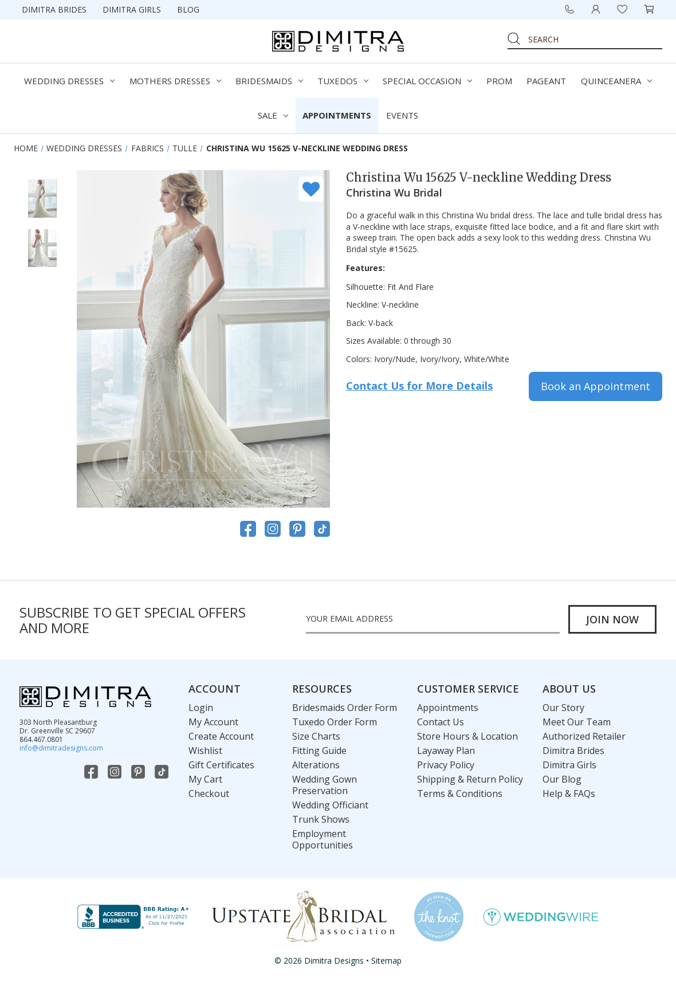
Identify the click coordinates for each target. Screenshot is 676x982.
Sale (273, 115)
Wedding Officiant (330, 805)
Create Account (221, 736)
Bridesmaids (269, 81)
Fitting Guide (319, 750)
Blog (188, 9)
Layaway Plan (446, 750)
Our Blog (562, 779)
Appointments (336, 115)
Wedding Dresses (69, 81)
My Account (213, 722)
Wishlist (205, 750)
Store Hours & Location (467, 736)
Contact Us (440, 722)
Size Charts (316, 736)
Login (200, 707)
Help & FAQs (569, 793)
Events (402, 115)
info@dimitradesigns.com (61, 748)
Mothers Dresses (175, 81)
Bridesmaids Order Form (344, 707)
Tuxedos (342, 81)
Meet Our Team (577, 722)
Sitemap (386, 960)
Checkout (208, 793)
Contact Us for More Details (419, 385)
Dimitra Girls (132, 9)
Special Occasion (427, 81)
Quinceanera (616, 81)
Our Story (563, 707)
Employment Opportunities (322, 839)
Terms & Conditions (459, 793)
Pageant (546, 81)
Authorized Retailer (584, 736)
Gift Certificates (221, 765)
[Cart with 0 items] (649, 9)
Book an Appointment (595, 386)
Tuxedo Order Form (334, 722)
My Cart (205, 779)
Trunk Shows (320, 819)
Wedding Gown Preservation (324, 785)
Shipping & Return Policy (470, 779)
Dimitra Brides (54, 9)
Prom (499, 81)
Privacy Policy (445, 765)
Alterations (316, 765)
